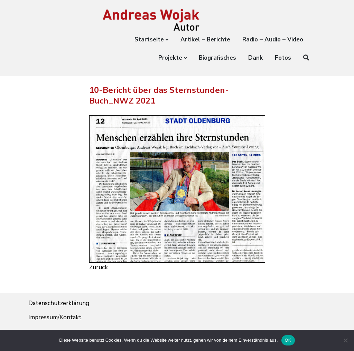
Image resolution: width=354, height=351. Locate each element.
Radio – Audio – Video (272, 39)
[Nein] (345, 340)
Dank (255, 58)
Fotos (283, 58)
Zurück (98, 267)
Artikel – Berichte (205, 39)
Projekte (170, 58)
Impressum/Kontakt (55, 317)
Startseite (149, 39)
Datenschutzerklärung (58, 303)
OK (288, 340)
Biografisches (217, 58)
